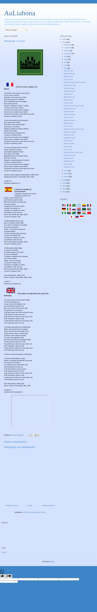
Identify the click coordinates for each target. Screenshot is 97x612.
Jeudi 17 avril (68, 117)
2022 (64, 186)
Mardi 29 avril (68, 76)
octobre (67, 51)
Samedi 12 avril (69, 135)
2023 (64, 183)
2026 (64, 39)
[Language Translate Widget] (15, 30)
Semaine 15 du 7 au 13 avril (73, 152)
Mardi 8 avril (68, 146)
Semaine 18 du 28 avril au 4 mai (74, 82)
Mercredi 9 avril (69, 143)
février (66, 173)
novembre (67, 48)
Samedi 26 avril (69, 88)
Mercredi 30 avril (69, 73)
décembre (67, 45)
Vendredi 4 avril (69, 161)
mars (66, 171)
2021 (64, 189)
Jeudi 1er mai (68, 71)
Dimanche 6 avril (69, 155)
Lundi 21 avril (68, 103)
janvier (66, 176)
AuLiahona (19, 13)
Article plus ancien (48, 505)
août (66, 56)
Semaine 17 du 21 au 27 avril (73, 106)
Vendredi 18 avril (69, 114)
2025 (64, 42)
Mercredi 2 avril (69, 167)
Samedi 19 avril (69, 111)
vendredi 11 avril (69, 138)
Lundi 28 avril (68, 79)
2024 (64, 180)
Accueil (29, 505)
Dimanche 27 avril (70, 85)
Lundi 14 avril (68, 126)
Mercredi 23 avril (69, 97)
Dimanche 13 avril (70, 132)
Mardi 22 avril (68, 100)
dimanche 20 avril (70, 108)
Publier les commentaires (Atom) (35, 512)
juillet (66, 59)
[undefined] (8, 576)
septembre (68, 53)
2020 (64, 192)
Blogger (52, 561)
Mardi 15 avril (68, 123)
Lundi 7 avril (68, 149)
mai (65, 65)
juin (65, 62)
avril (65, 68)
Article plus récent (12, 505)
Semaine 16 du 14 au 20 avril (73, 129)
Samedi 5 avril (68, 158)
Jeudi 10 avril (68, 141)
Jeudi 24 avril (68, 94)
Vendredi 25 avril (69, 91)
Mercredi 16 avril (69, 120)
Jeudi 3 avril (68, 164)
